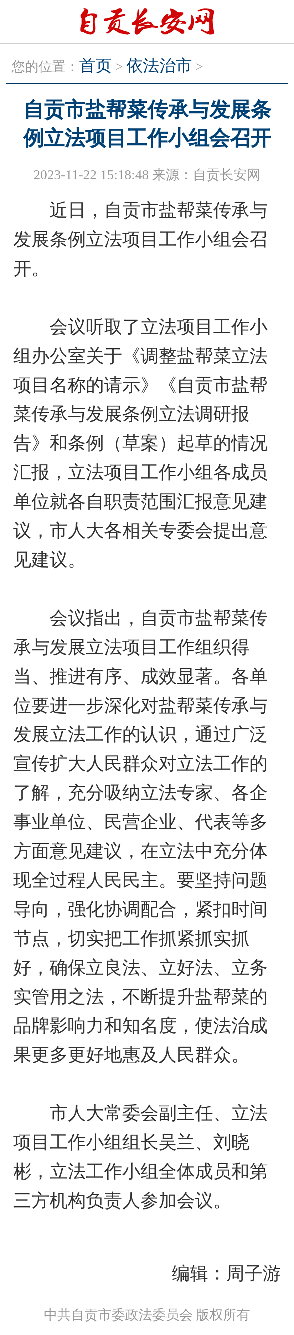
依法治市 (159, 66)
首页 (95, 66)
